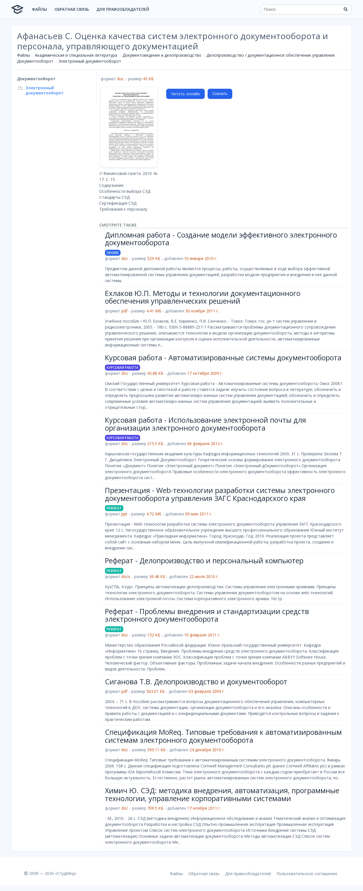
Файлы (39, 9)
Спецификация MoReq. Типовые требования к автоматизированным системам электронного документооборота (223, 736)
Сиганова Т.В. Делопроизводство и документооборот (196, 681)
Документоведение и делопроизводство (162, 55)
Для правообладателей (122, 9)
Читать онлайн (185, 93)
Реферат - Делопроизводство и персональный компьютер (204, 560)
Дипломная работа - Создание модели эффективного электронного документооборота (221, 238)
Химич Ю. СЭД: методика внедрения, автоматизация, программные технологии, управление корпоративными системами (222, 794)
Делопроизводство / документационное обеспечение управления (270, 55)
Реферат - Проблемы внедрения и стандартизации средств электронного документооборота (207, 615)
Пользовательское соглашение (307, 873)
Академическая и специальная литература (76, 55)
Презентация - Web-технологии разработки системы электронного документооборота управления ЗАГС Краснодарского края (220, 494)
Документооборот (35, 61)
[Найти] (345, 9)
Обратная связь (71, 9)
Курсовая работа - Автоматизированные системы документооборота (223, 357)
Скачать (219, 93)
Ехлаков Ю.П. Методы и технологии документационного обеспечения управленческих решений (202, 297)
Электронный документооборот (89, 61)
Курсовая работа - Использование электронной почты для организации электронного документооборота (205, 424)
